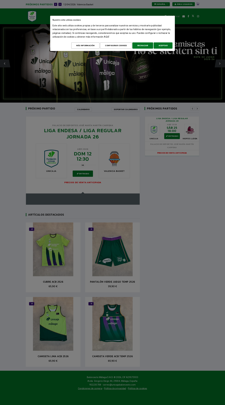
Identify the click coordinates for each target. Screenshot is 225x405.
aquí (106, 37)
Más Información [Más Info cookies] (85, 45)
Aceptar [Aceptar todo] (163, 45)
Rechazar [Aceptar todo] (142, 45)
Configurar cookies (116, 45)
